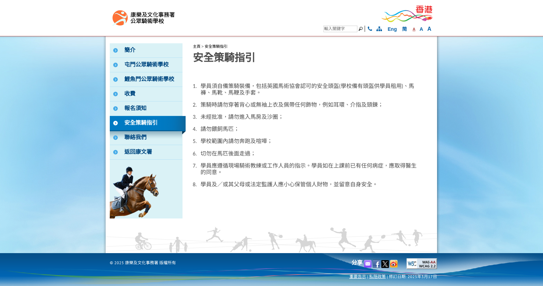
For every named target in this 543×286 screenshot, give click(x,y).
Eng (392, 29)
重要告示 (357, 276)
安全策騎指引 (216, 46)
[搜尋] (340, 29)
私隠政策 (377, 276)
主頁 (197, 46)
